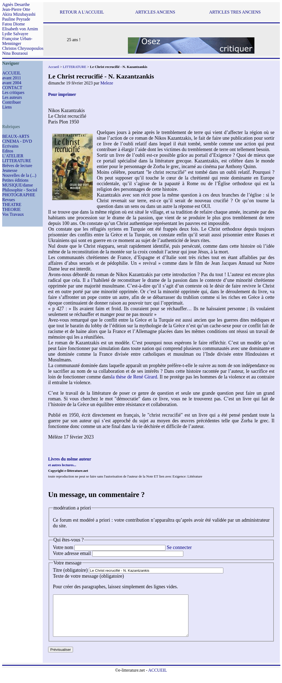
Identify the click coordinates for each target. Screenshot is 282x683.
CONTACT (12, 87)
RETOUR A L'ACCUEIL (82, 12)
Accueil (53, 67)
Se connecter (179, 547)
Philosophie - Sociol (19, 190)
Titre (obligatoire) (70, 570)
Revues (8, 199)
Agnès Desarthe (16, 4)
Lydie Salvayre (15, 33)
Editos (7, 151)
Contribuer (11, 102)
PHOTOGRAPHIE (18, 194)
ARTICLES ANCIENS (155, 12)
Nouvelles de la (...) (19, 175)
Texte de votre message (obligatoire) (88, 576)
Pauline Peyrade (16, 19)
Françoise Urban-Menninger (17, 41)
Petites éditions (15, 180)
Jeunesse (9, 170)
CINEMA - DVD (17, 141)
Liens (7, 107)
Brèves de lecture (17, 165)
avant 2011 (11, 78)
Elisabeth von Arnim (20, 29)
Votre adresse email (72, 553)
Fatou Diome (13, 24)
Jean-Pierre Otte (16, 9)
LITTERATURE (16, 160)
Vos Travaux (13, 214)
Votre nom (63, 547)
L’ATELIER (13, 155)
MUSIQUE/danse (17, 185)
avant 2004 (11, 82)
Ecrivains (10, 146)
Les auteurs (12, 97)
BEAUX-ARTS (15, 136)
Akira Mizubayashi (18, 14)
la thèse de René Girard (134, 377)
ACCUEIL (11, 73)
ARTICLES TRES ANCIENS (235, 12)
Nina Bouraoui (15, 53)
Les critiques (13, 92)
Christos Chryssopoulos (22, 48)
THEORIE (11, 209)
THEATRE (11, 204)
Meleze (106, 83)
